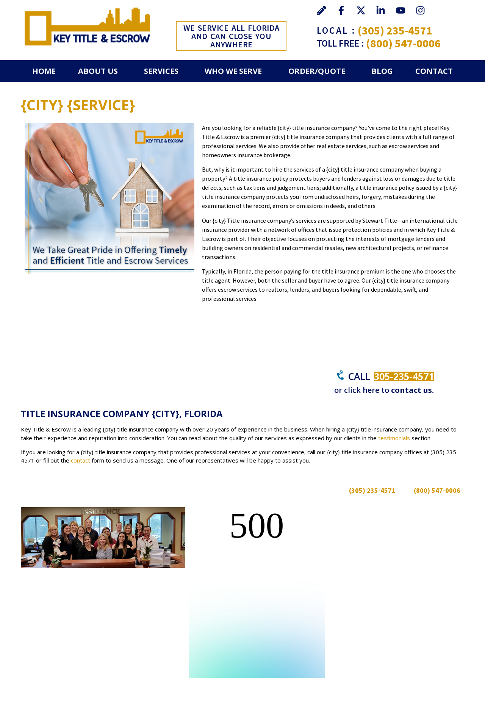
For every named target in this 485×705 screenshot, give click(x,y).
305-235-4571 (404, 376)
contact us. (412, 390)
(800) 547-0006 (403, 43)
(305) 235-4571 (395, 30)
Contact (434, 71)
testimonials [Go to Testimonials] (394, 438)
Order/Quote (316, 71)
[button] (100, 71)
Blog (382, 71)
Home (44, 71)
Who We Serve (233, 71)
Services (161, 71)
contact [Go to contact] (80, 460)
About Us (98, 71)
